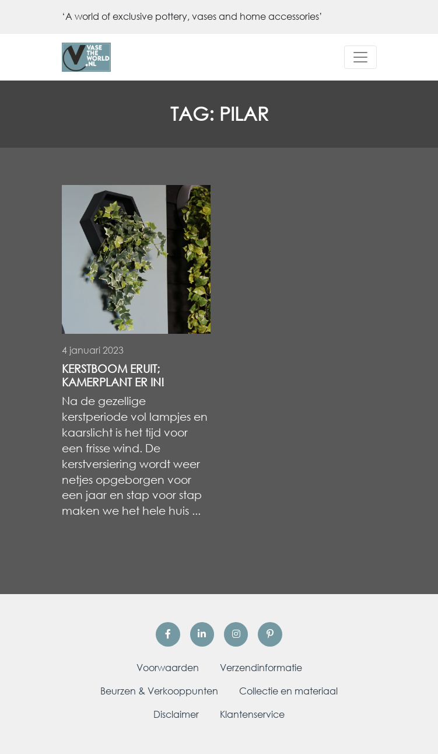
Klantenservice (252, 714)
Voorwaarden (167, 667)
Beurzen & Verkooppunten (159, 691)
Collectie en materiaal (288, 691)
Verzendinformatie (261, 667)
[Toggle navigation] (360, 57)
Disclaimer (176, 714)
